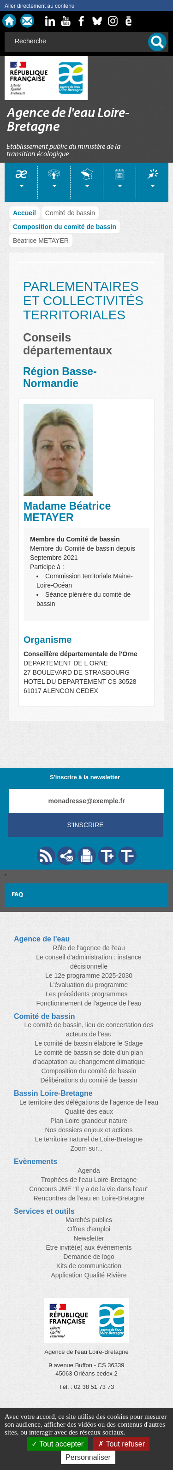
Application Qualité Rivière (88, 1275)
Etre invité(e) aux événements (89, 1247)
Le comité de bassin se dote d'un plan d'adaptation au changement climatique (89, 1057)
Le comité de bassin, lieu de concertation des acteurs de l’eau (88, 1029)
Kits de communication (88, 1266)
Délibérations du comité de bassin (88, 1080)
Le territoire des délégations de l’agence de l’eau (88, 1102)
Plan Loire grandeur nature (88, 1120)
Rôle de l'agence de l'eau (89, 948)
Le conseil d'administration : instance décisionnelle (88, 961)
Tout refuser (121, 1444)
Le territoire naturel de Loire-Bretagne (89, 1139)
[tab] (21, 182)
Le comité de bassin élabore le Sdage (89, 1043)
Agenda (89, 1170)
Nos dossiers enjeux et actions (89, 1130)
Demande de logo (88, 1256)
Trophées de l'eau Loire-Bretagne (89, 1179)
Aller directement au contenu (39, 6)
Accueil (24, 213)
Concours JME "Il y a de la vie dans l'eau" (89, 1189)
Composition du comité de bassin (64, 226)
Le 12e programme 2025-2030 (88, 975)
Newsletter (88, 1238)
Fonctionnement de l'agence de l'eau (89, 1003)
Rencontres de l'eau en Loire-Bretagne (88, 1198)
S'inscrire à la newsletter (85, 777)
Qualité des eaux (89, 1111)
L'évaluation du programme (89, 984)
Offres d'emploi (88, 1229)
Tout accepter (57, 1444)
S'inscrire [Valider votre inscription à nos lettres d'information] (85, 825)
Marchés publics (89, 1219)
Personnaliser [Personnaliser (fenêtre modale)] (88, 1457)
